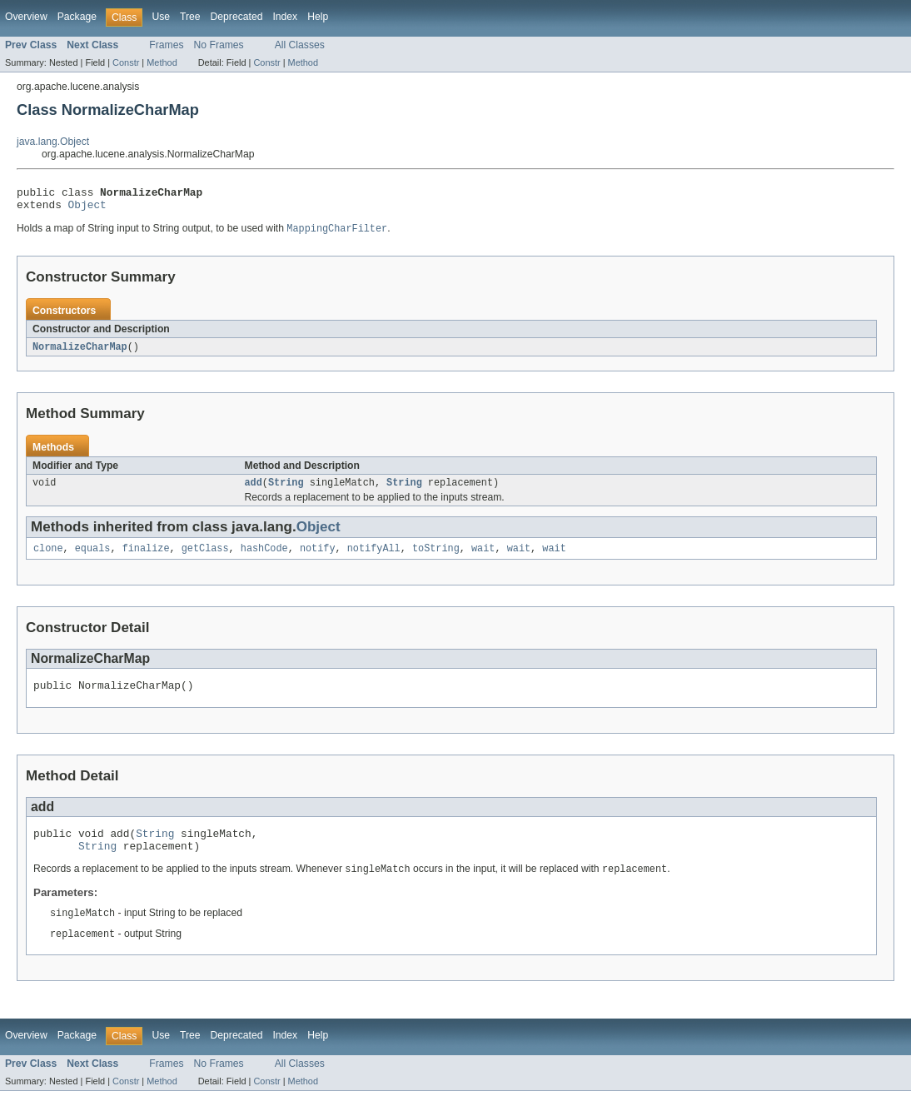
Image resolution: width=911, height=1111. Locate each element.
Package (77, 16)
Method (162, 62)
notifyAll (374, 558)
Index (284, 16)
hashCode (264, 558)
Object (87, 209)
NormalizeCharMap (79, 353)
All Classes (300, 45)
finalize (146, 558)
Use (161, 16)
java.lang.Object (53, 141)
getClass (205, 558)
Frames (166, 45)
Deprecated (237, 16)
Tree (190, 16)
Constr (125, 62)
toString (436, 558)
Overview (26, 16)
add (253, 490)
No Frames (219, 45)
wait (483, 558)
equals (93, 558)
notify (318, 558)
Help (317, 16)
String (286, 490)
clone (48, 558)
